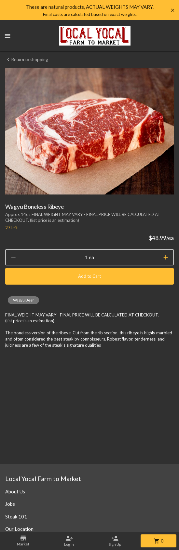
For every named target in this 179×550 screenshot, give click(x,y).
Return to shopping (26, 60)
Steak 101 (16, 516)
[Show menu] (7, 35)
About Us (15, 491)
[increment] (165, 257)
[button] (23, 300)
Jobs (10, 504)
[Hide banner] (172, 10)
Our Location (19, 529)
